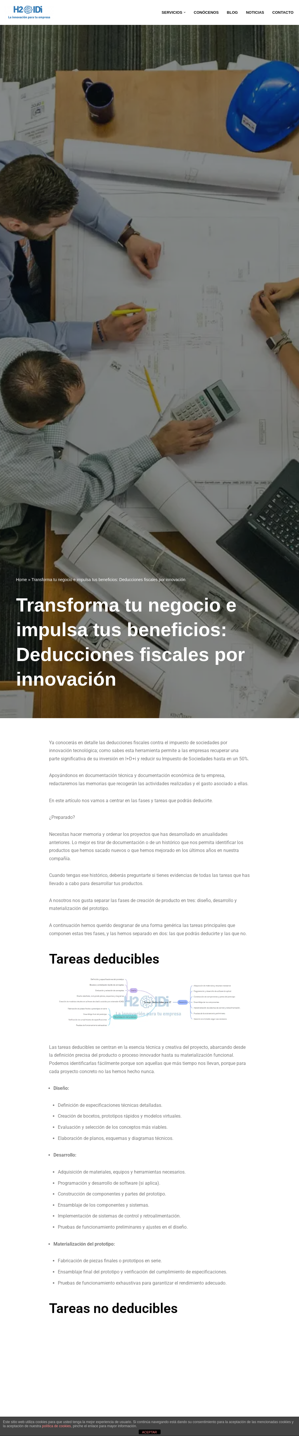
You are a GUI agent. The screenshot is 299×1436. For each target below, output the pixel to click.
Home (21, 579)
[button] (181, 12)
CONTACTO (282, 12)
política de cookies (56, 1426)
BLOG (230, 12)
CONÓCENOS (203, 12)
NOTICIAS (253, 12)
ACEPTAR (149, 1432)
